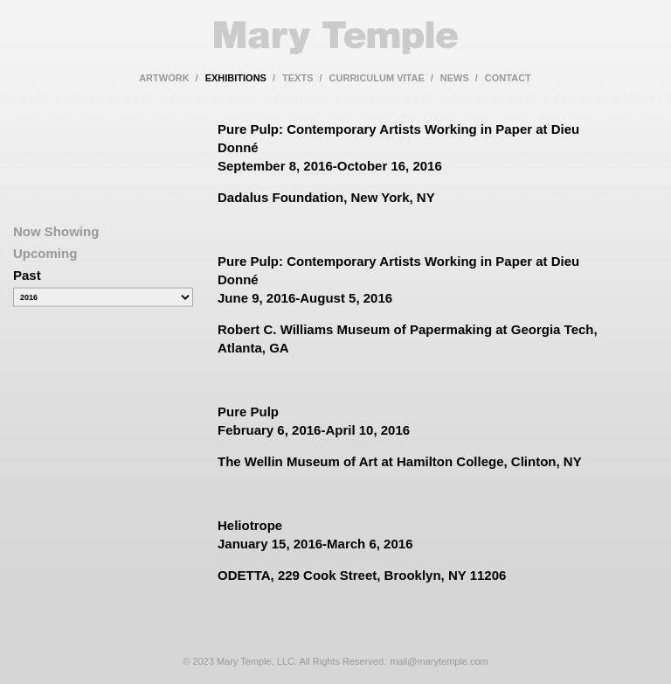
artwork (164, 78)
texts (297, 78)
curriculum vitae (377, 78)
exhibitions (235, 78)
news (454, 78)
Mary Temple (335, 37)
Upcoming (45, 253)
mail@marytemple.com (439, 661)
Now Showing (56, 231)
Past (27, 275)
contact (508, 78)
